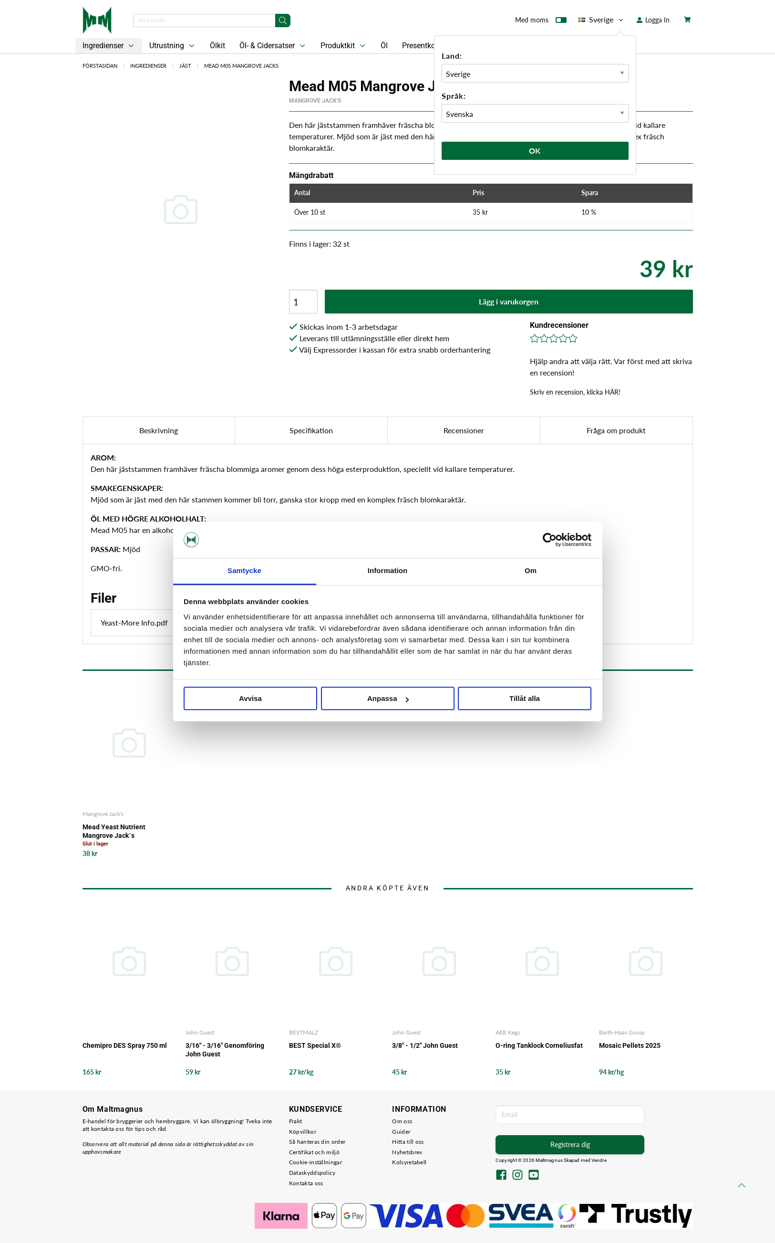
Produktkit (343, 46)
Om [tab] (531, 571)
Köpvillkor (302, 1131)
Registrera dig (570, 1144)
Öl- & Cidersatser (273, 46)
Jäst (185, 66)
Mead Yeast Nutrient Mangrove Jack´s (114, 831)
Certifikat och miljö (314, 1152)
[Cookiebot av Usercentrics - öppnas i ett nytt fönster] (549, 540)
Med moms (541, 22)
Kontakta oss (306, 1183)
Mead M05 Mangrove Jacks (241, 66)
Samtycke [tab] (244, 571)
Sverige (602, 19)
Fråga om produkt (616, 430)
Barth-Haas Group (622, 1032)
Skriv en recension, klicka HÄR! (575, 392)
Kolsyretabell (409, 1162)
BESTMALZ (303, 1032)
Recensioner (464, 430)
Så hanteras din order (317, 1141)
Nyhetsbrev (407, 1152)
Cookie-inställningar (315, 1162)
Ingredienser (109, 46)
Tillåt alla (524, 699)
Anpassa (388, 699)
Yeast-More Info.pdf (160, 622)
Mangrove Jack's (315, 100)
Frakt (295, 1121)
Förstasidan (100, 66)
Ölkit (217, 45)
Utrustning (172, 46)
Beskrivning (158, 430)
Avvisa (250, 699)
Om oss (402, 1121)
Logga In (653, 20)
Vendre (599, 1160)
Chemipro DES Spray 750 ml (125, 1045)
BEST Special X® (315, 1045)
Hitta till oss (408, 1141)
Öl (384, 45)
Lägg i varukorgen (508, 301)
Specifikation (311, 430)
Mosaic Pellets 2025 (630, 1045)
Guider (401, 1131)
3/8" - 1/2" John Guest (425, 1045)
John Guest (200, 1032)
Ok (535, 150)
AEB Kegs (508, 1032)
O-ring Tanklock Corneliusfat (539, 1045)
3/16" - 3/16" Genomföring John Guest (225, 1050)
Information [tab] (388, 571)
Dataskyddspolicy (312, 1172)
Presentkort (421, 45)
